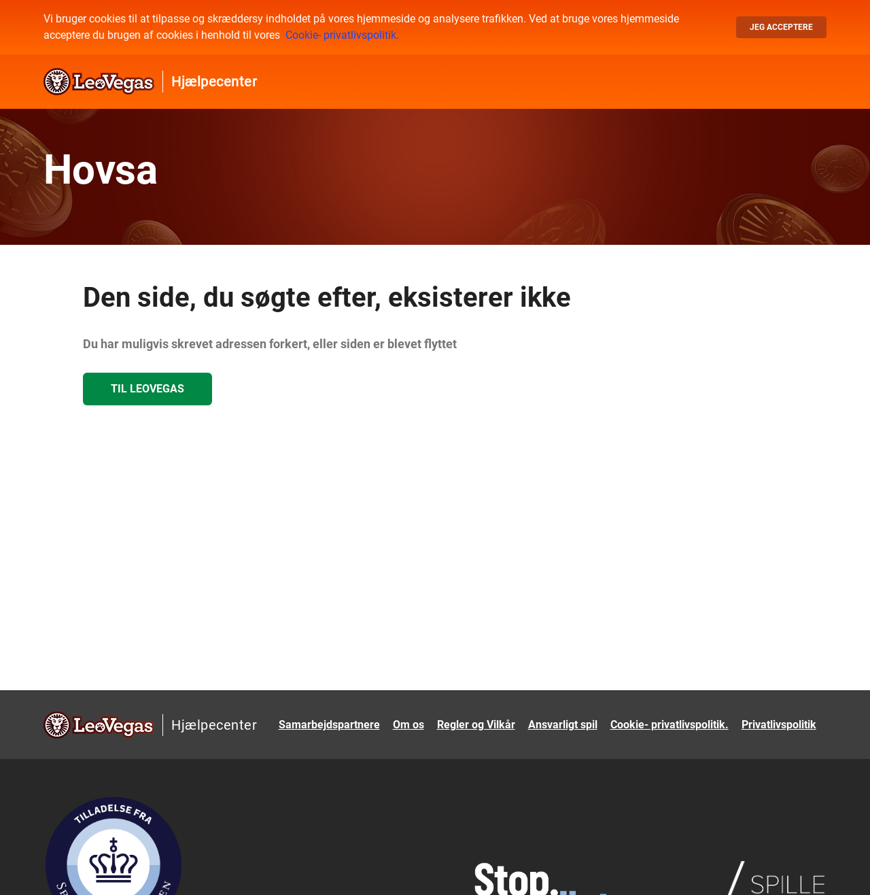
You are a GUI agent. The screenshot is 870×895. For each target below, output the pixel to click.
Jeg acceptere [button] (781, 27)
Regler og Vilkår (476, 724)
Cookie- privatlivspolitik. (342, 35)
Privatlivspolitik (779, 724)
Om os (408, 724)
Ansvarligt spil (562, 724)
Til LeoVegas (147, 388)
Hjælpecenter (214, 81)
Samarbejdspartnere (329, 724)
